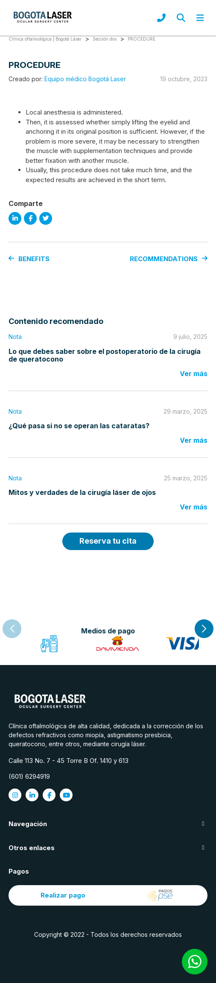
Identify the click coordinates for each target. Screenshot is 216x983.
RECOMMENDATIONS (168, 258)
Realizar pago (108, 895)
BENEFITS (29, 258)
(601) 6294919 (29, 776)
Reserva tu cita (108, 540)
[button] (204, 628)
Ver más (193, 373)
